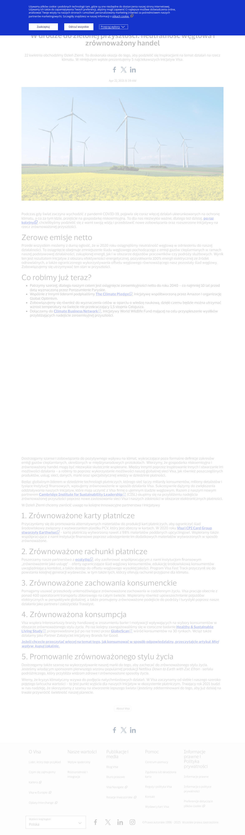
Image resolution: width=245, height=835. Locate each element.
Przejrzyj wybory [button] (110, 27)
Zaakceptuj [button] (43, 27)
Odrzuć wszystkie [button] (79, 27)
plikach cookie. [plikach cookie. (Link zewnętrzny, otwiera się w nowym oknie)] (120, 16)
